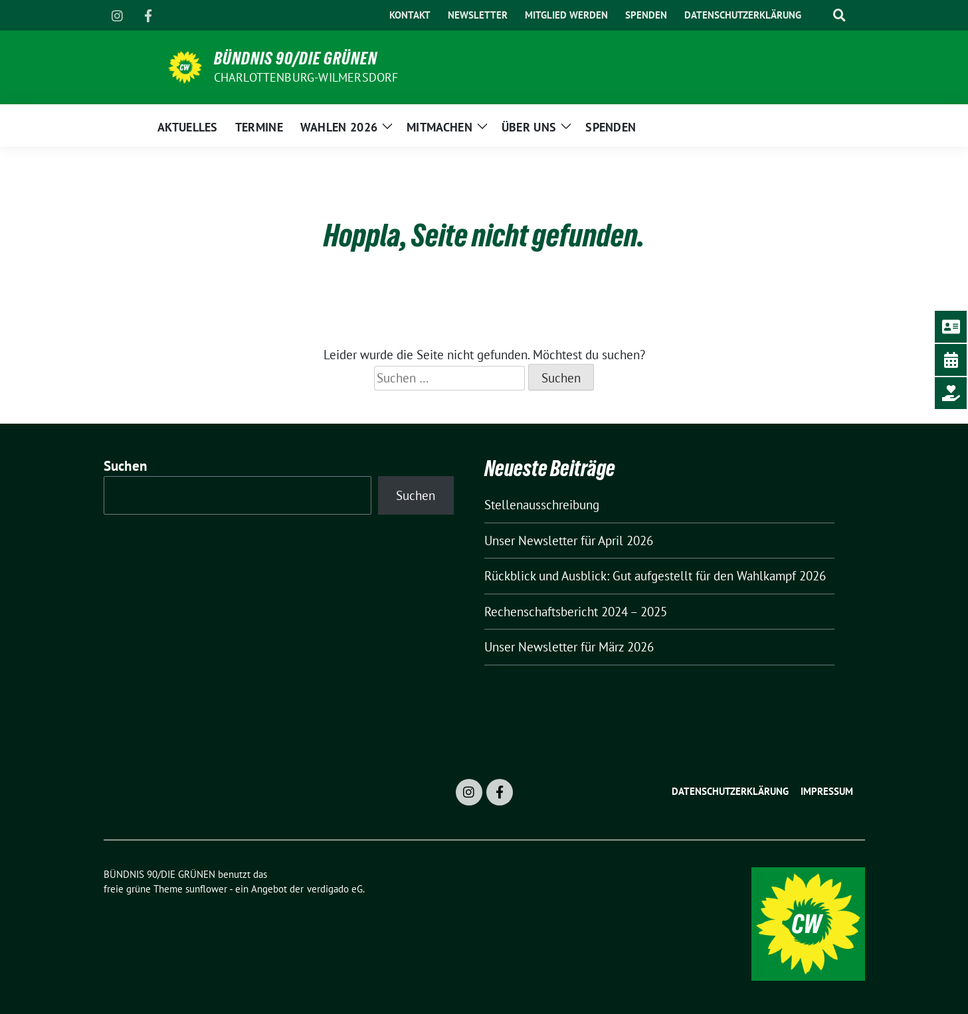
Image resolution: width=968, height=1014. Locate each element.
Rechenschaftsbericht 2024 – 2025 (575, 612)
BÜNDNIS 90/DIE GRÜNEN (295, 58)
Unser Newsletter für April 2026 (568, 541)
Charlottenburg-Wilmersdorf (306, 77)
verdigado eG (335, 889)
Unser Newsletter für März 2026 (569, 647)
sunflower (206, 889)
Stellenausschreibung (541, 505)
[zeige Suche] (839, 16)
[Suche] (819, 16)
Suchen (125, 466)
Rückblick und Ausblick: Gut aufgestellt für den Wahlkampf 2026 (655, 576)
